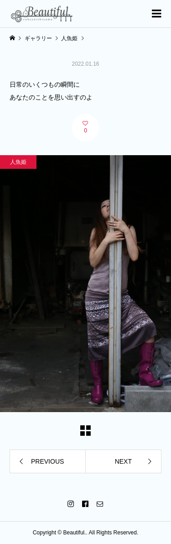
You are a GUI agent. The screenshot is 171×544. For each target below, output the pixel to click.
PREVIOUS (47, 461)
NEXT (123, 461)
